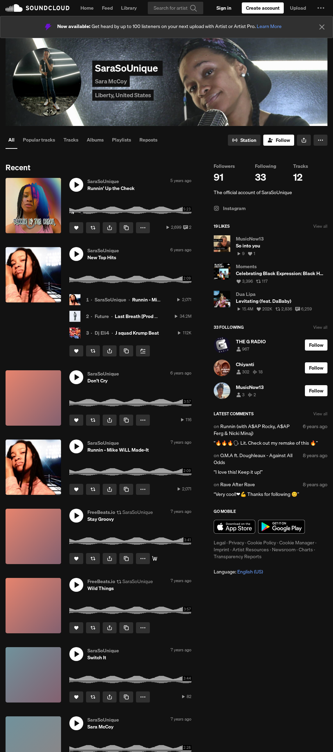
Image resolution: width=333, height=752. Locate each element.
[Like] (76, 227)
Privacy (236, 542)
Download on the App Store (234, 527)
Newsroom (284, 549)
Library (129, 8)
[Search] (175, 8)
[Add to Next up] (143, 350)
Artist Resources (250, 549)
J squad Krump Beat (137, 333)
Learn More (269, 26)
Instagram (230, 208)
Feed (107, 8)
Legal (219, 542)
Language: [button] (238, 572)
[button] (320, 8)
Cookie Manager (296, 542)
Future (102, 316)
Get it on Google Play (281, 527)
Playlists (121, 140)
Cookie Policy (261, 542)
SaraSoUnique (110, 299)
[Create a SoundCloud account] (263, 7)
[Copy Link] (126, 227)
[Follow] (278, 140)
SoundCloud (37, 8)
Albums (95, 140)
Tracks (70, 140)
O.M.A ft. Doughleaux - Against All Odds (253, 459)
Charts (306, 549)
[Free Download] (154, 558)
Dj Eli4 (102, 333)
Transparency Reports (238, 556)
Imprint (221, 549)
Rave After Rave (237, 484)
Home (87, 8)
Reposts (148, 140)
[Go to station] (244, 140)
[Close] (322, 27)
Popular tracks (39, 140)
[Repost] (93, 227)
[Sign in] (224, 7)
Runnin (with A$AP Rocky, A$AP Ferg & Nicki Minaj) (252, 430)
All (11, 140)
